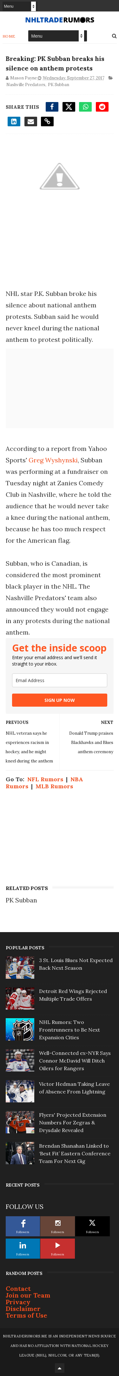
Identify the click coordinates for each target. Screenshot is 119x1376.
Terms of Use (26, 1315)
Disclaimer (23, 1309)
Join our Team (28, 1295)
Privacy (18, 1302)
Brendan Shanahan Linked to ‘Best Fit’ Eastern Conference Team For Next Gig (74, 1153)
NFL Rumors (45, 779)
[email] (59, 680)
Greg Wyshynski (53, 460)
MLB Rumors (54, 786)
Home (9, 35)
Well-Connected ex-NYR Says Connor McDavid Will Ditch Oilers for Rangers (75, 1060)
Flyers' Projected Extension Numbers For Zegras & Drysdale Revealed (72, 1122)
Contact (18, 1288)
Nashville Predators (25, 84)
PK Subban (58, 84)
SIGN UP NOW (59, 700)
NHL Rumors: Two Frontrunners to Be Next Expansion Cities (69, 1030)
